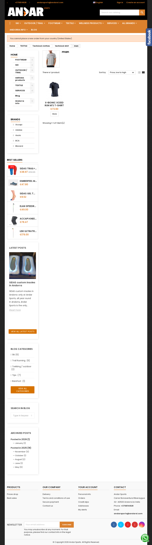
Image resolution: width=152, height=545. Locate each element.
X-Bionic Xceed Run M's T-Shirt (54, 104)
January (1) (20, 443)
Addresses (83, 505)
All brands (128, 23)
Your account (88, 487)
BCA (17, 140)
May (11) (19, 467)
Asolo (18, 135)
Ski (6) (15, 354)
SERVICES (112, 23)
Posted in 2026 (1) (20, 439)
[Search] (122, 12)
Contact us (48, 505)
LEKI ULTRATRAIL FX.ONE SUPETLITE (28, 231)
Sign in (120, 2)
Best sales (12, 498)
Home (14, 54)
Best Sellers (14, 160)
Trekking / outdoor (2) (21, 368)
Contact (120, 487)
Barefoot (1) (18, 381)
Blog (34, 29)
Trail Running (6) (21, 360)
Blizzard (19, 146)
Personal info (84, 494)
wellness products (90, 23)
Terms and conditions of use (56, 498)
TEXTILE (70, 23)
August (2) (20, 459)
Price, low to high (122, 72)
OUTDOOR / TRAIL (33, 23)
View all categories (22, 390)
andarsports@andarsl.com (50, 2)
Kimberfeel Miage (28, 181)
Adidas (18, 130)
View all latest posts (22, 331)
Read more (15, 310)
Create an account (135, 2)
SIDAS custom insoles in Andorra (22, 284)
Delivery (46, 494)
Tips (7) (16, 375)
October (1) (20, 455)
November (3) (22, 451)
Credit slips (83, 502)
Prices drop (12, 494)
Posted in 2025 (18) (21, 447)
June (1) (19, 463)
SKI (17, 23)
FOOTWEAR (54, 23)
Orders (81, 498)
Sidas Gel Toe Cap (28, 193)
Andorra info (18, 29)
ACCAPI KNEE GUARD (28, 218)
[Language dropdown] (99, 2)
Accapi (18, 124)
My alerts (82, 509)
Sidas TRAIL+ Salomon (28, 168)
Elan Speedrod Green (28, 206)
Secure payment (51, 502)
